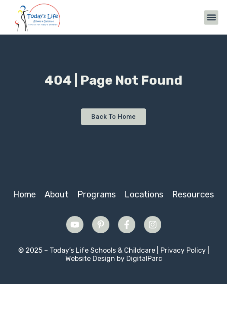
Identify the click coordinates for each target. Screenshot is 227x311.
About (57, 194)
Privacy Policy (183, 250)
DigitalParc (144, 258)
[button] (211, 17)
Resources (193, 194)
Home (24, 194)
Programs (96, 194)
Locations (144, 194)
